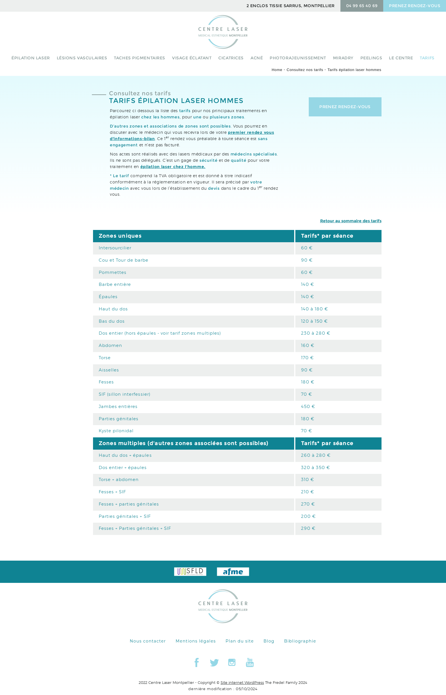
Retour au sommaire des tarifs (351, 220)
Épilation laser (30, 57)
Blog (269, 641)
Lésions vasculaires (82, 57)
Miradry (343, 57)
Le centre (401, 57)
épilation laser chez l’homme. (172, 166)
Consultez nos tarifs (305, 70)
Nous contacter (148, 641)
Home (277, 70)
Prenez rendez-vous (345, 106)
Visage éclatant (191, 57)
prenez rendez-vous (414, 5)
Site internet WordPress (242, 683)
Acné (257, 57)
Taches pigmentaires (139, 57)
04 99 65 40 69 (362, 5)
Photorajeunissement (298, 57)
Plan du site (240, 641)
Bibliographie (300, 641)
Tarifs (427, 57)
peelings (371, 57)
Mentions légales (196, 641)
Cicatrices (231, 57)
